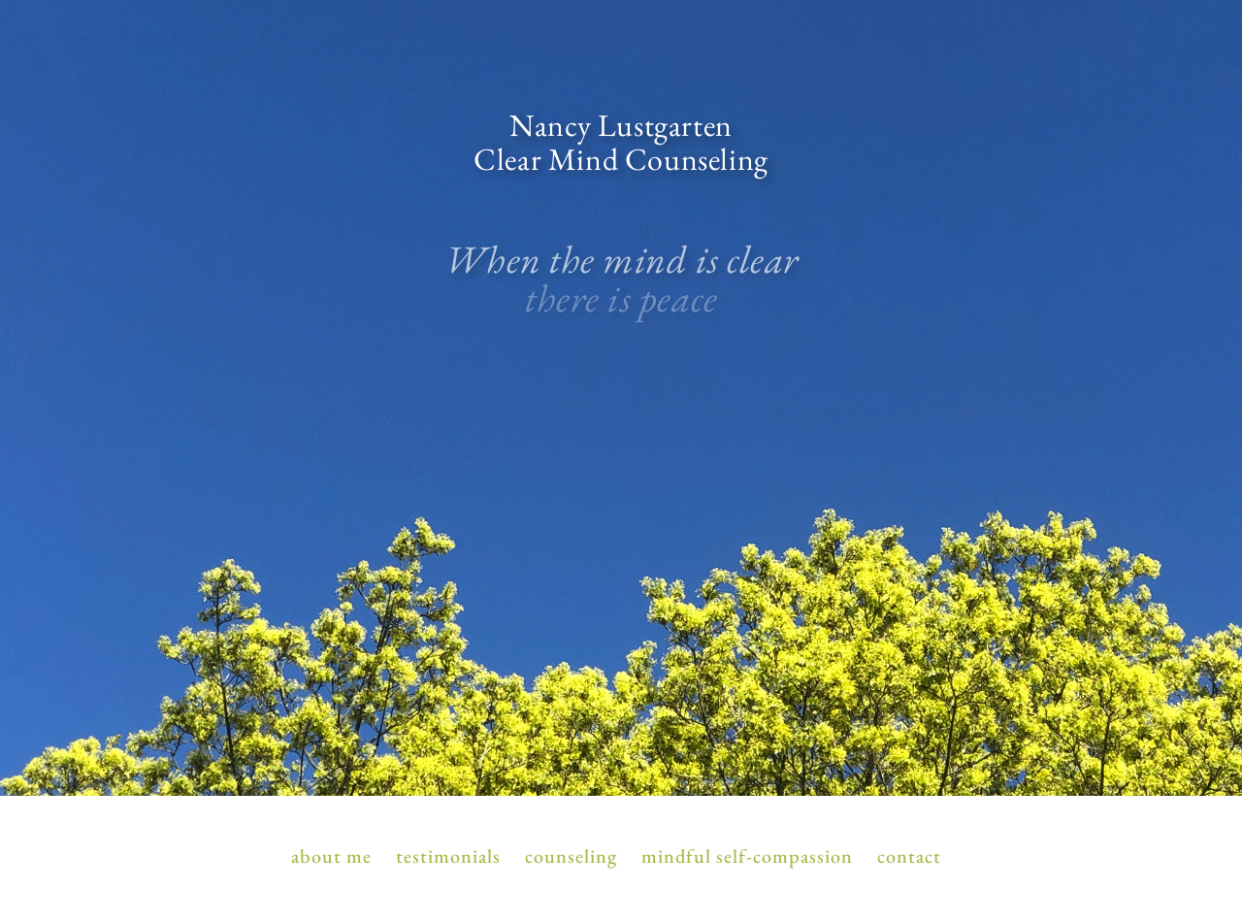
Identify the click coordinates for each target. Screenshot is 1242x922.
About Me (331, 857)
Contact (909, 857)
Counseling (571, 857)
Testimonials (448, 857)
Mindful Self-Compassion (747, 857)
